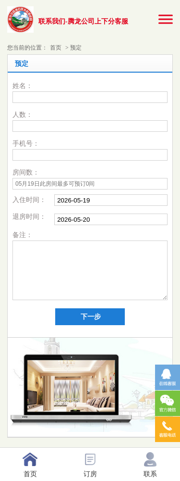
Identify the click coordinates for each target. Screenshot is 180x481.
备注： (22, 235)
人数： (22, 114)
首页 (55, 47)
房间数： (25, 172)
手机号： (25, 143)
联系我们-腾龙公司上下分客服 (83, 21)
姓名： (22, 85)
